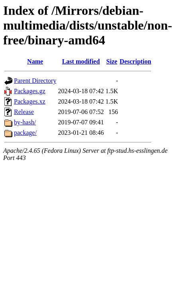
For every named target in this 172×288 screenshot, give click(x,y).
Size (111, 61)
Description (135, 61)
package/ (25, 132)
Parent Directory (35, 80)
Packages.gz (29, 91)
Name (35, 61)
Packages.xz (29, 101)
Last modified (81, 61)
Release (24, 111)
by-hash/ (25, 122)
